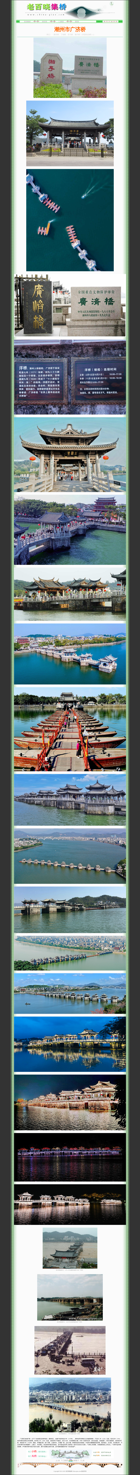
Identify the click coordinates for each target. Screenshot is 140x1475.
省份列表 (44, 21)
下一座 (82, 1460)
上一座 (58, 1460)
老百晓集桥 (27, 21)
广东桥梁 (61, 21)
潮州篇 (77, 21)
